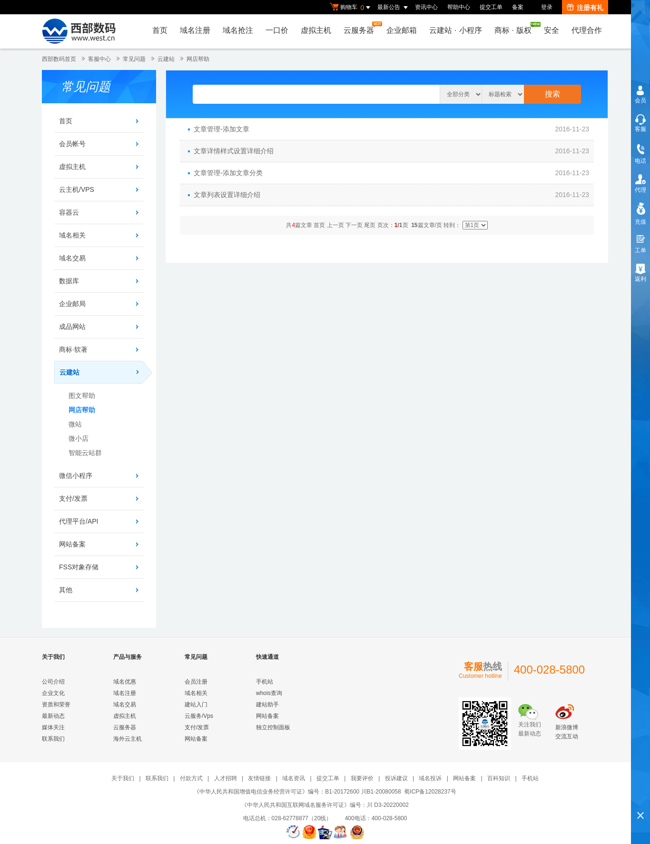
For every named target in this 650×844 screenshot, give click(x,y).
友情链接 (259, 778)
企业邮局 (72, 304)
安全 (551, 30)
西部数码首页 (59, 59)
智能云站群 (85, 453)
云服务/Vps (199, 716)
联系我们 (53, 738)
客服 (640, 129)
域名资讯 (293, 778)
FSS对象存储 (78, 567)
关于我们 (122, 778)
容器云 (69, 212)
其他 (65, 590)
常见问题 (134, 59)
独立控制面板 (273, 727)
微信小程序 (75, 475)
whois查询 (269, 693)
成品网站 (72, 326)
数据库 (69, 281)
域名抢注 (238, 30)
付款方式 (191, 778)
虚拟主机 (316, 30)
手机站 (264, 681)
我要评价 (362, 778)
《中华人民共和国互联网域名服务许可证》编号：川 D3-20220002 (325, 805)
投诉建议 (396, 778)
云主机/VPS (76, 189)
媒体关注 (53, 727)
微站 (75, 424)
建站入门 (196, 704)
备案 (517, 7)
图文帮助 (82, 395)
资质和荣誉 (56, 704)
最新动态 (53, 716)
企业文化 (53, 693)
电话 (640, 161)
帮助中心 (458, 7)
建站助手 (267, 704)
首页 (159, 30)
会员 (640, 100)
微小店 (79, 438)
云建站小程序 (455, 30)
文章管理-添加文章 (221, 129)
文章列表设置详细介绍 (227, 195)
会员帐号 (72, 144)
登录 (546, 7)
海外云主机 (127, 738)
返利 (640, 279)
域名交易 (72, 258)
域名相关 (72, 235)
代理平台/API (78, 521)
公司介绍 (53, 681)
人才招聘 (225, 778)
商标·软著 (73, 349)
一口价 (277, 30)
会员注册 (196, 681)
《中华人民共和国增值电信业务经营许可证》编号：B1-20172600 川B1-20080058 (297, 791)
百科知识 (498, 778)
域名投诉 (430, 778)
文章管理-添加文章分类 (228, 173)
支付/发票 (73, 498)
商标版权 (515, 28)
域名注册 (195, 30)
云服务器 (361, 27)
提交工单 (491, 7)
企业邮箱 (401, 30)
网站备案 (72, 544)
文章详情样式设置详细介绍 (234, 151)
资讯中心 (426, 7)
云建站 (166, 59)
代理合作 (586, 30)
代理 (640, 190)
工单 (640, 250)
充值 (640, 221)
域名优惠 (124, 681)
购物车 (351, 7)
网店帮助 (198, 59)
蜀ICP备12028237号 (430, 791)
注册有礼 (585, 7)
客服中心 (99, 59)
